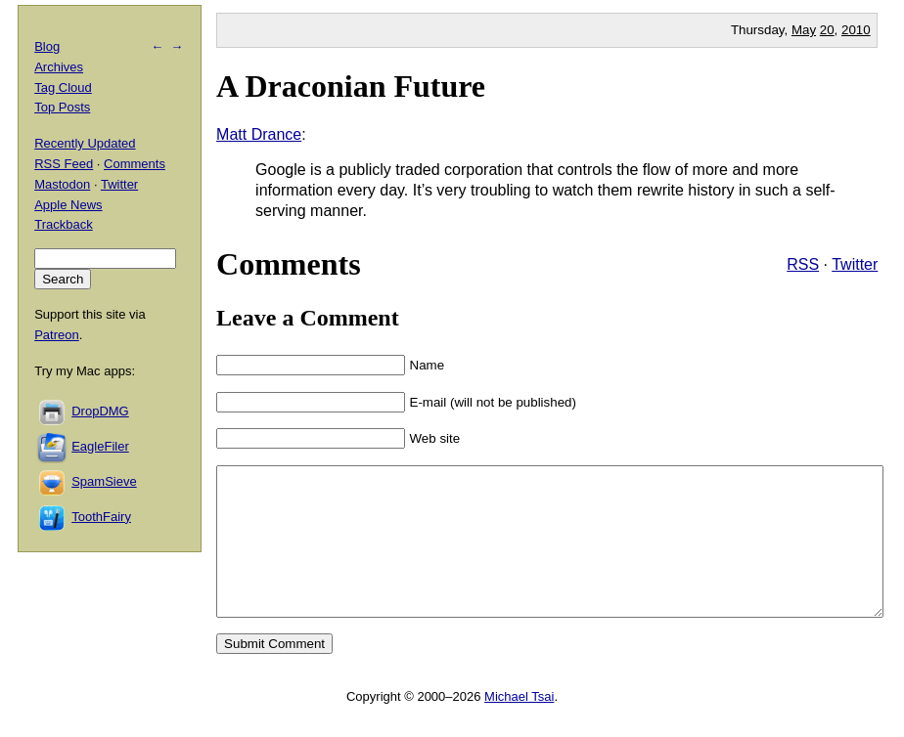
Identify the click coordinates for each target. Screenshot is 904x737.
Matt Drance (258, 134)
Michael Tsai (519, 725)
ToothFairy (101, 516)
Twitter (855, 264)
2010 (856, 29)
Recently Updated (84, 143)
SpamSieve (103, 481)
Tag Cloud (63, 87)
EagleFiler (100, 446)
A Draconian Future (350, 86)
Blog (47, 46)
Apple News (68, 204)
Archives (58, 67)
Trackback (63, 224)
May (803, 29)
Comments (134, 163)
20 (827, 29)
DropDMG (100, 411)
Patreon (56, 334)
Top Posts (62, 107)
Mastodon (62, 184)
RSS (803, 264)
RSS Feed (63, 163)
